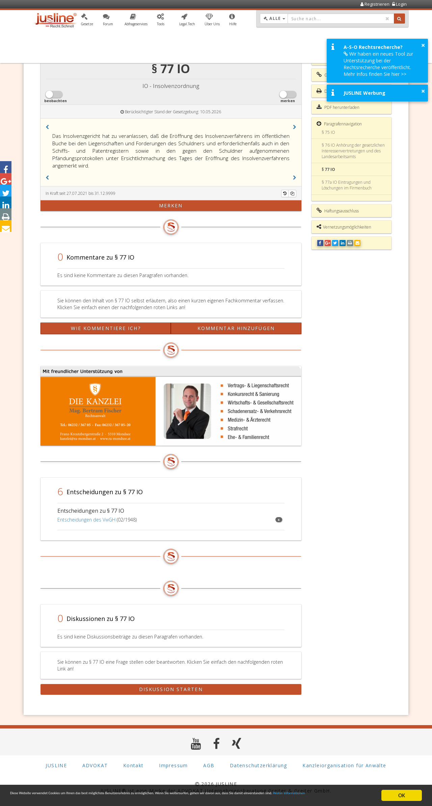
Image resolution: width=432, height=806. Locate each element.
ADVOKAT (95, 765)
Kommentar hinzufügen (236, 328)
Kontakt (133, 765)
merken (171, 205)
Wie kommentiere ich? (106, 328)
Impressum (173, 765)
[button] (87, 21)
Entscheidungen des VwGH (86, 519)
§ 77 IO (328, 169)
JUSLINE (56, 765)
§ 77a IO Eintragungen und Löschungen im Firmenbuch (347, 185)
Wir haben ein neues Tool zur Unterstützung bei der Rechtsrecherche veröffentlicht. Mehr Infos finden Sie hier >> (378, 64)
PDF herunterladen (338, 107)
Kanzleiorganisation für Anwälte (344, 765)
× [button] (423, 45)
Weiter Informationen (97, 798)
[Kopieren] (292, 193)
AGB (208, 765)
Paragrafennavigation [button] (339, 124)
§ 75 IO (328, 132)
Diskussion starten (171, 689)
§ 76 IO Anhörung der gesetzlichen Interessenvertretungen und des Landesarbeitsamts (353, 150)
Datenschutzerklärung (258, 765)
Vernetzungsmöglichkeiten (344, 227)
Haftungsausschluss (338, 211)
